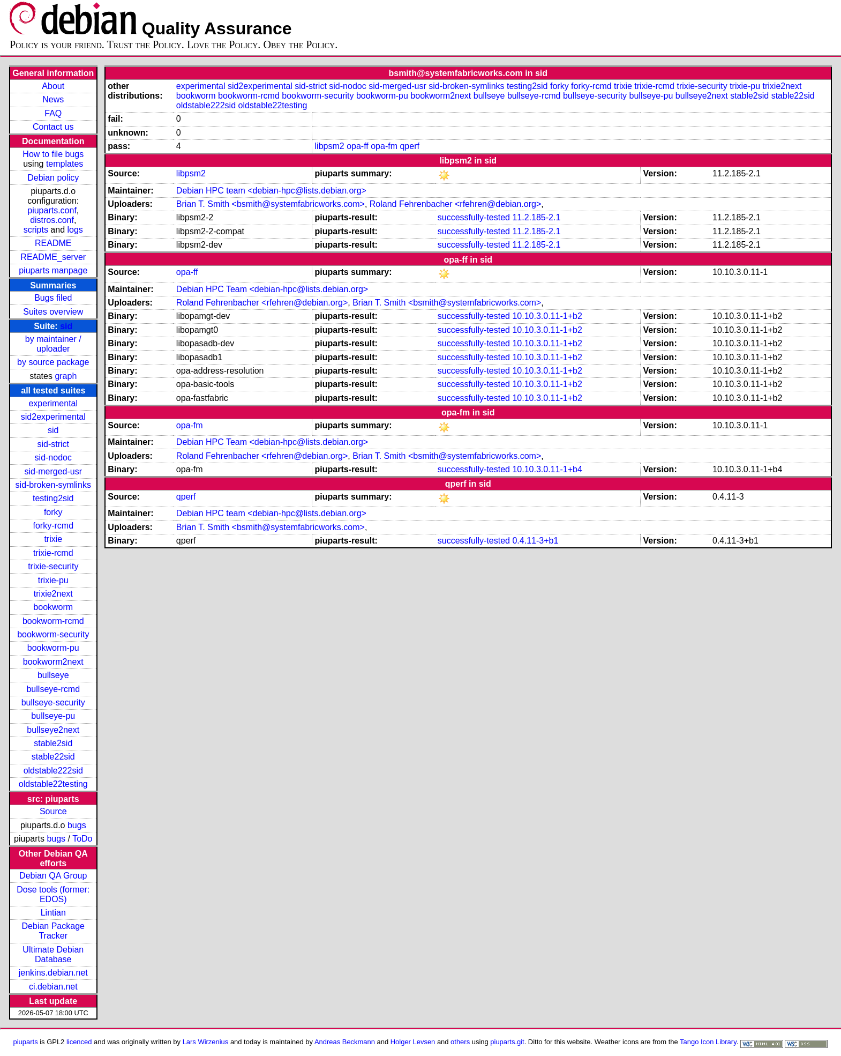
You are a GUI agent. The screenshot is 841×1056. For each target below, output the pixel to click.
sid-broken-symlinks (53, 484)
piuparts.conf (52, 210)
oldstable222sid (53, 770)
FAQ (53, 113)
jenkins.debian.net (53, 972)
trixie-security (53, 566)
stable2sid (53, 743)
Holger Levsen (413, 1042)
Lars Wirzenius (206, 1042)
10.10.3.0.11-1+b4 (547, 469)
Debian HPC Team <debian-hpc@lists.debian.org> (272, 289)
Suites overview (53, 311)
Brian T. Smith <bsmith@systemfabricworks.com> (270, 204)
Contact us (53, 126)
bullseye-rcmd (53, 689)
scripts (36, 229)
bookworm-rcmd (53, 621)
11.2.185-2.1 (536, 217)
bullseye (53, 675)
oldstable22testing (53, 784)
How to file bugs (53, 154)
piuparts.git (507, 1042)
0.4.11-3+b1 (535, 540)
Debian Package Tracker (53, 930)
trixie (53, 539)
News (53, 99)
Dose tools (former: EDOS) (53, 894)
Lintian (53, 912)
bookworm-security (53, 634)
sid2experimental (53, 416)
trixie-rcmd (53, 552)
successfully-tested (474, 217)
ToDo (82, 838)
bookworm (53, 607)
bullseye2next (53, 729)
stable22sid (53, 756)
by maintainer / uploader (53, 343)
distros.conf (52, 220)
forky (53, 512)
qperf (409, 146)
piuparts (25, 1042)
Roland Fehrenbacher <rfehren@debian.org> (455, 204)
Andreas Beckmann (344, 1042)
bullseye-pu (53, 715)
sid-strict (53, 444)
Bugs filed (53, 297)
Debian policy (53, 177)
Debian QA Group (53, 875)
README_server (53, 257)
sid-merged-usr (53, 471)
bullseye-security (53, 702)
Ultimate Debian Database (53, 954)
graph (66, 376)
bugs (76, 825)
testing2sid (53, 498)
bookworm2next (53, 661)
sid (66, 326)
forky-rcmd (53, 525)
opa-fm (384, 146)
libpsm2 (329, 146)
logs (75, 229)
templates (64, 163)
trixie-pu (53, 580)
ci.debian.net (53, 986)
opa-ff (358, 146)
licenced (79, 1042)
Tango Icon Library (708, 1042)
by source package (53, 362)
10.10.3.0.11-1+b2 (547, 316)
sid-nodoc (53, 457)
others (460, 1042)
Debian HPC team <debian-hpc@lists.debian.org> (271, 190)
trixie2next (53, 593)
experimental (53, 403)
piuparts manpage (53, 270)
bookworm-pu (53, 647)
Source (53, 811)
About (53, 86)
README (53, 243)
